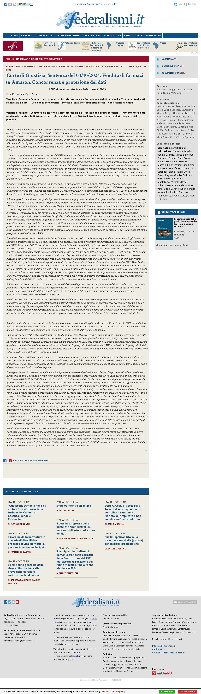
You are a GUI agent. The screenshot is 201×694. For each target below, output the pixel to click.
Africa (159, 46)
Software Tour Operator (100, 684)
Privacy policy (118, 691)
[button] (178, 4)
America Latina (114, 46)
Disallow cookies (188, 691)
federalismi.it (77, 656)
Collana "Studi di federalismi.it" (168, 652)
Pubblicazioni (112, 35)
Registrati (190, 4)
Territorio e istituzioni (44, 46)
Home (14, 35)
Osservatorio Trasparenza (186, 46)
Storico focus (69, 46)
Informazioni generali (163, 646)
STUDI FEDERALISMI (171, 212)
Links (139, 35)
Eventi (128, 35)
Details (105, 691)
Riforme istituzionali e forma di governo (92, 46)
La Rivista (27, 35)
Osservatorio (45, 35)
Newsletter (153, 35)
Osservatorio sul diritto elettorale (139, 46)
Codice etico (158, 649)
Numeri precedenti (69, 35)
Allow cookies (166, 691)
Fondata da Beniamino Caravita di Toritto (95, 4)
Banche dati (92, 35)
